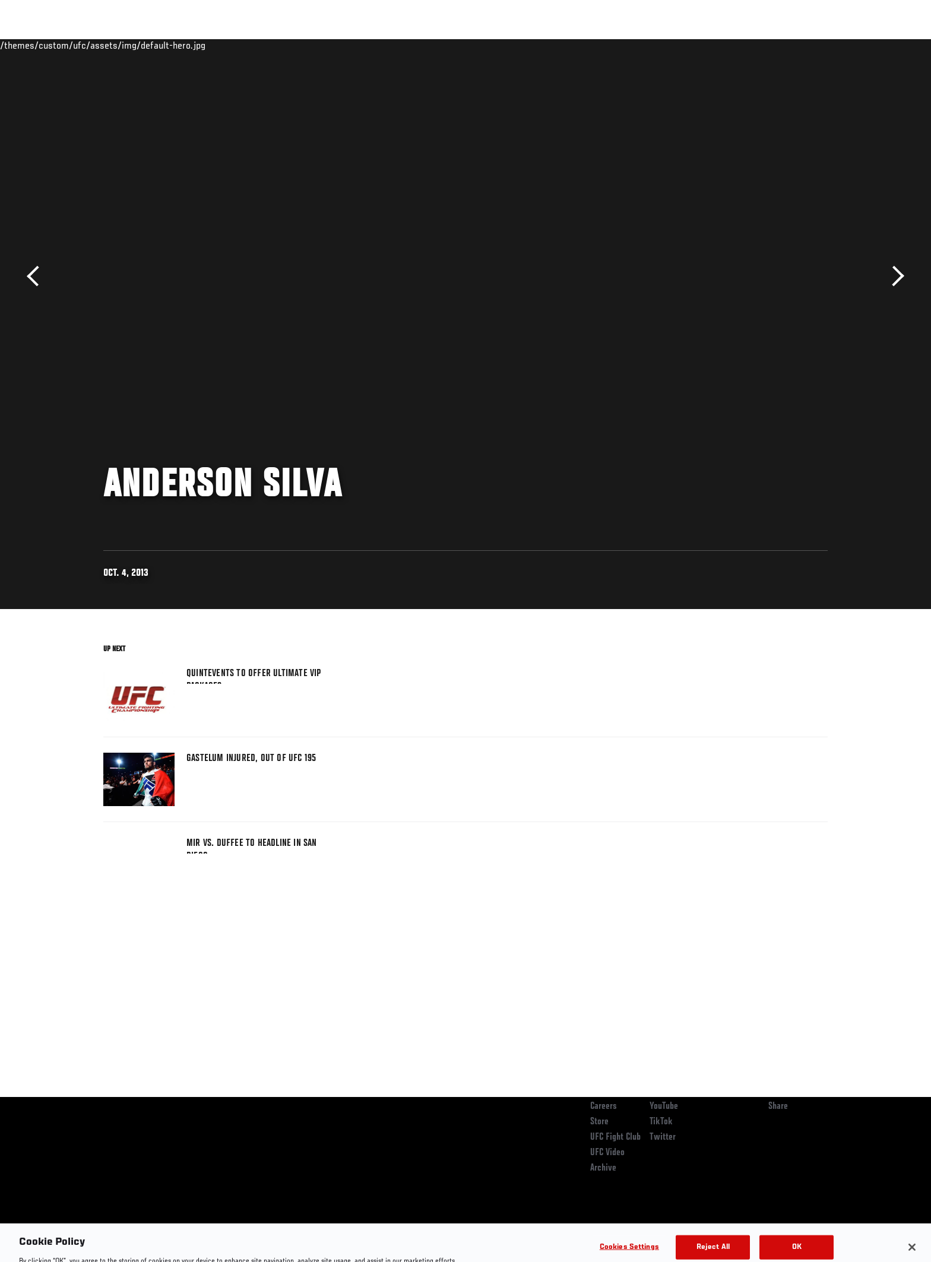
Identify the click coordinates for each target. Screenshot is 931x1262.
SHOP (801, 45)
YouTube (664, 1106)
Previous (37, 276)
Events (90, 45)
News (239, 45)
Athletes (193, 45)
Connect (644, 45)
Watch (691, 45)
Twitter (663, 1137)
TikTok (661, 1122)
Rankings (140, 45)
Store (599, 1122)
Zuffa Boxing (749, 45)
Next (894, 276)
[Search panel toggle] (834, 45)
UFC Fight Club (615, 1137)
